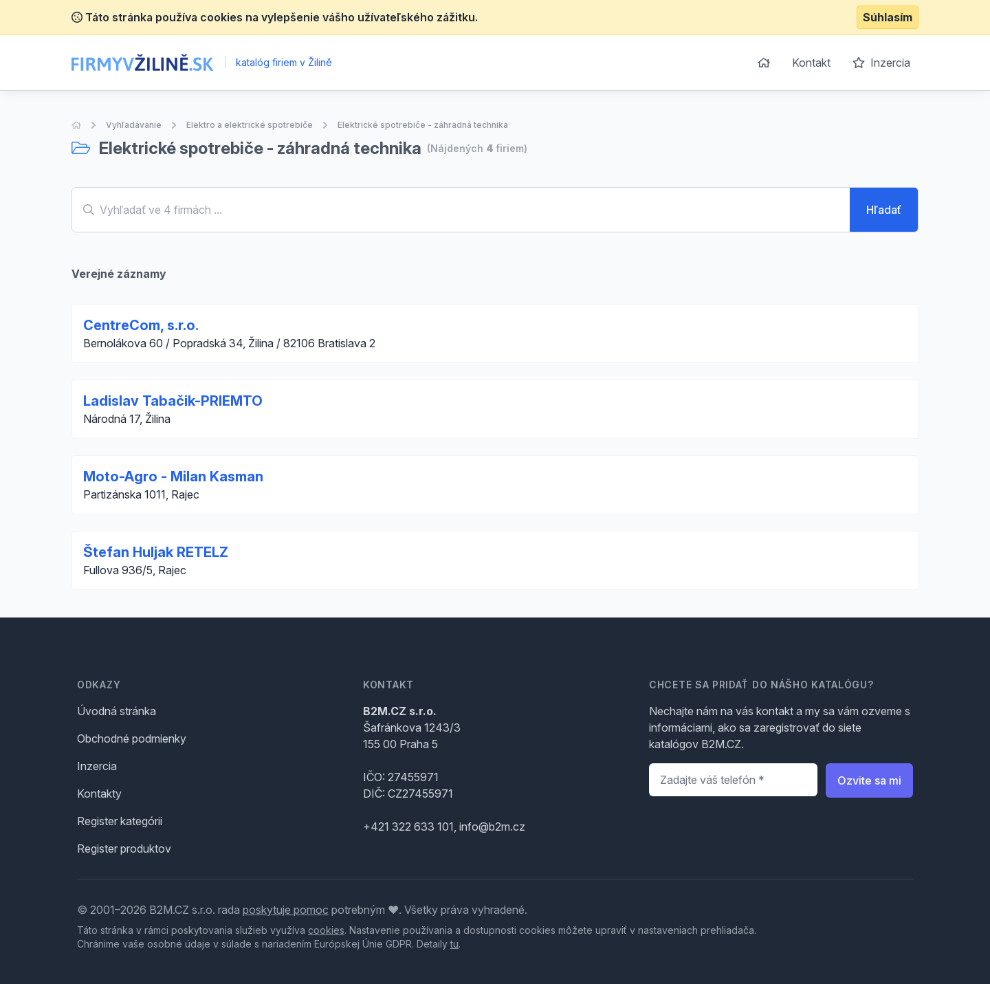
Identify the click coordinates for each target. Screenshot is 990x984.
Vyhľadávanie (134, 125)
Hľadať (883, 210)
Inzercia (881, 62)
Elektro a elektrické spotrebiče (249, 125)
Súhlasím (887, 17)
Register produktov (124, 848)
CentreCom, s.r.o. (141, 325)
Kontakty (99, 793)
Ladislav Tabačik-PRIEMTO (173, 401)
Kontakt (811, 62)
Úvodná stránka (116, 711)
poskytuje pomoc (286, 910)
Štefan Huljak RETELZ (155, 552)
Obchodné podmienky (131, 738)
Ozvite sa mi (869, 780)
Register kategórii (119, 821)
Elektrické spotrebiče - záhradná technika (423, 125)
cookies (326, 930)
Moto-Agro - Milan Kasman (173, 476)
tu (454, 944)
